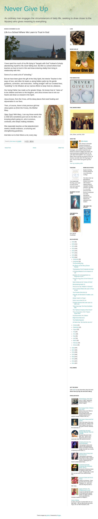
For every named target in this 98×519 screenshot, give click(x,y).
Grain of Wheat (75, 500)
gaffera (48, 515)
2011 (73, 363)
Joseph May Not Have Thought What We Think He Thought (86, 432)
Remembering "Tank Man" (85, 398)
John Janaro (84, 141)
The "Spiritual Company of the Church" (82, 309)
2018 (73, 347)
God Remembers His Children (80, 315)
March (75, 340)
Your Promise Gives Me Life (80, 292)
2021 (73, 253)
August (75, 329)
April (74, 338)
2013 (73, 358)
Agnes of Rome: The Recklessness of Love (84, 489)
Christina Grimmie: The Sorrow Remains (85, 442)
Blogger (59, 515)
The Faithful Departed (78, 320)
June (74, 334)
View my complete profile (76, 163)
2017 (73, 350)
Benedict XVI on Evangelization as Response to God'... (81, 275)
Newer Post (8, 147)
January (75, 345)
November (76, 261)
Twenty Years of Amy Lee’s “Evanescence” (86, 454)
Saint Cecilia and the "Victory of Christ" (82, 282)
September (76, 327)
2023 (73, 248)
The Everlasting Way (78, 263)
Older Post (61, 147)
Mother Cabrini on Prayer (79, 298)
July (74, 331)
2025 (73, 244)
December (76, 259)
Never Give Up (26, 8)
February (75, 342)
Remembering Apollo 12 (79, 284)
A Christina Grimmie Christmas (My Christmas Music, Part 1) (85, 466)
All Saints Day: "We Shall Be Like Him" (82, 322)
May (74, 336)
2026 (73, 242)
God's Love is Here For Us (79, 300)
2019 (73, 257)
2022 (73, 250)
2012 (73, 361)
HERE (74, 389)
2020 (73, 255)
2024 (73, 246)
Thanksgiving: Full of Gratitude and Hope (83, 269)
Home (34, 147)
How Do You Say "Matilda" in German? (82, 286)
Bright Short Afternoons (79, 317)
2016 (73, 352)
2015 (73, 354)
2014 (73, 356)
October (75, 325)
